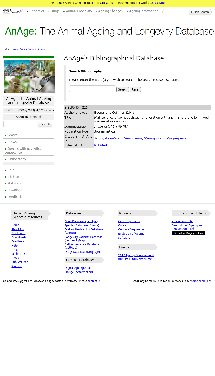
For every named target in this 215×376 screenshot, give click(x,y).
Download (14, 190)
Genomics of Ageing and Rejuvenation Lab (187, 227)
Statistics (14, 183)
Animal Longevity (79, 11)
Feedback (14, 197)
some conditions (201, 280)
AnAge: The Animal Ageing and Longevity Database (28, 101)
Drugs (55, 11)
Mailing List (19, 253)
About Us (17, 229)
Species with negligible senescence (23, 150)
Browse (12, 142)
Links (14, 249)
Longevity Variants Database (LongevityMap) (83, 238)
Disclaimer (18, 233)
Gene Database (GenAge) (81, 221)
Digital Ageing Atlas (78, 268)
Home (15, 225)
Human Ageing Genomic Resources (29, 49)
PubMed (100, 145)
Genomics (36, 11)
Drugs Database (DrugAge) (82, 252)
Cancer (122, 225)
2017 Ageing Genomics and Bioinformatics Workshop (136, 257)
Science (16, 266)
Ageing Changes (110, 11)
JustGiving (158, 2)
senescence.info (182, 221)
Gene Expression (129, 221)
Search (12, 135)
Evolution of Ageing (131, 233)
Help (10, 170)
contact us (94, 280)
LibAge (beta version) (79, 272)
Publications (19, 262)
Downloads (18, 237)
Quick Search (200, 12)
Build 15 (10, 110)
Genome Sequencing (132, 229)
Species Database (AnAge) (82, 225)
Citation (13, 177)
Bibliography (16, 159)
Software (124, 237)
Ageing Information (143, 11)
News (15, 258)
